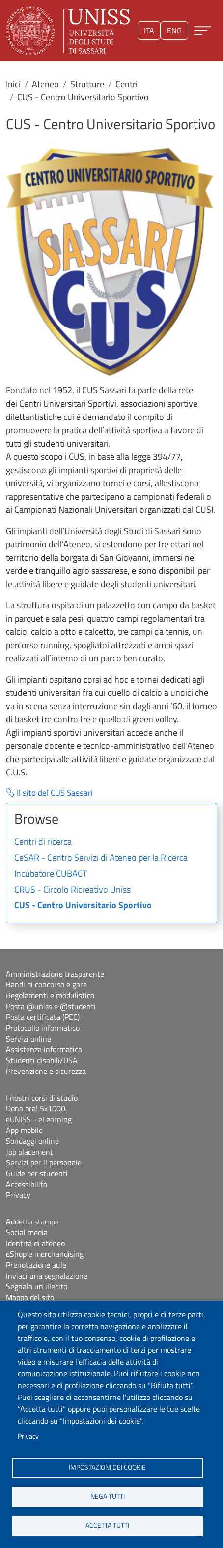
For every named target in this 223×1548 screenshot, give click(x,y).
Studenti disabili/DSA (42, 1060)
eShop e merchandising (45, 1254)
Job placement (29, 1151)
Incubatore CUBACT (50, 874)
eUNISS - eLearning (39, 1119)
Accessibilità (26, 1184)
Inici (13, 83)
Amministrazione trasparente (55, 973)
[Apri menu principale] (202, 31)
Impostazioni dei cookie (107, 1467)
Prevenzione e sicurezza (46, 1071)
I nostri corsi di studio (42, 1097)
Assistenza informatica (44, 1049)
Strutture (87, 83)
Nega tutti (107, 1496)
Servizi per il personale (44, 1162)
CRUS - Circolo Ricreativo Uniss (72, 890)
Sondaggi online (32, 1140)
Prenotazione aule (36, 1264)
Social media (27, 1232)
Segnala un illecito (36, 1286)
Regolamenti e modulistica (50, 995)
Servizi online (28, 1038)
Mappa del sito (30, 1297)
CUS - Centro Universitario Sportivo (83, 906)
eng (174, 30)
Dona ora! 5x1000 (35, 1108)
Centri (126, 83)
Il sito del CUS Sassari (55, 793)
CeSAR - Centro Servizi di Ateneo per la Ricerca (101, 858)
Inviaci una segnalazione (46, 1275)
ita (149, 30)
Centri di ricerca (43, 842)
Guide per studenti (37, 1173)
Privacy (28, 1436)
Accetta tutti (107, 1525)
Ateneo (45, 83)
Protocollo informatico (43, 1027)
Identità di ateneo (35, 1243)
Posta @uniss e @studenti (51, 1006)
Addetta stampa (32, 1221)
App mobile (24, 1130)
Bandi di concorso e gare (46, 984)
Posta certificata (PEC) (43, 1017)
